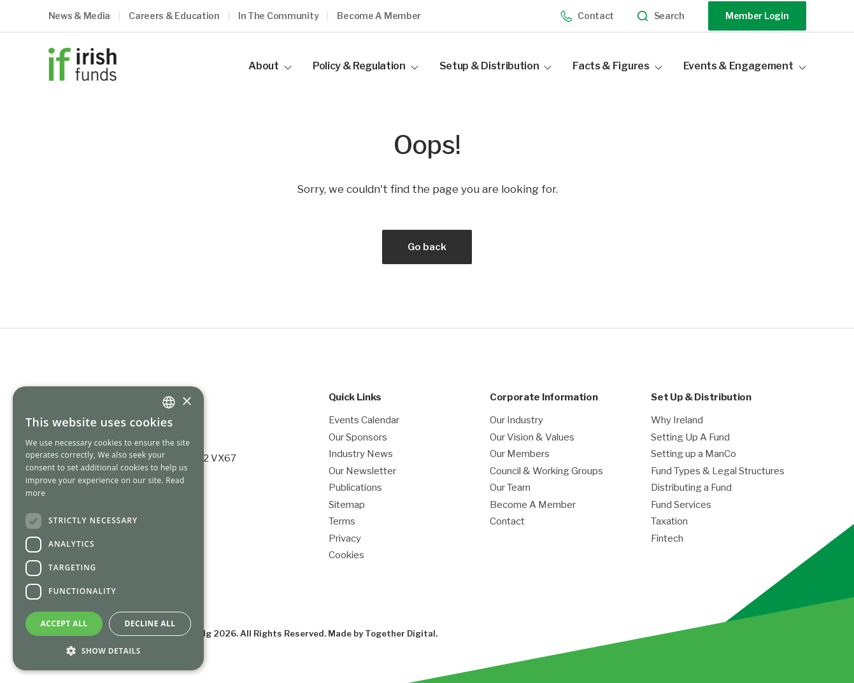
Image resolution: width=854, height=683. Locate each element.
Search (661, 16)
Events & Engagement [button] (744, 66)
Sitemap (347, 505)
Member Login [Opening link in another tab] (757, 15)
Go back (427, 247)
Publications (355, 487)
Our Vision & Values (532, 437)
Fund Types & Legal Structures (718, 471)
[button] (88, 16)
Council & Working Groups (546, 471)
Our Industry (516, 420)
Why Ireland (677, 420)
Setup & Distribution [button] (495, 66)
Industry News (361, 454)
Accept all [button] (64, 623)
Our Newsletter (362, 471)
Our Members (520, 454)
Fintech (667, 538)
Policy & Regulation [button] (365, 66)
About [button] (269, 66)
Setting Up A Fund (690, 437)
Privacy (345, 538)
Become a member (379, 16)
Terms (342, 521)
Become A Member (533, 505)
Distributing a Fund (691, 487)
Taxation (669, 521)
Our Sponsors (358, 437)
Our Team (510, 487)
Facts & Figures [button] (617, 66)
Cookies (346, 555)
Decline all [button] (150, 623)
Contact (587, 16)
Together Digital (400, 633)
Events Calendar (364, 420)
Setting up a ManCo (693, 454)
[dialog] (108, 528)
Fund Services (681, 505)
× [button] (186, 402)
